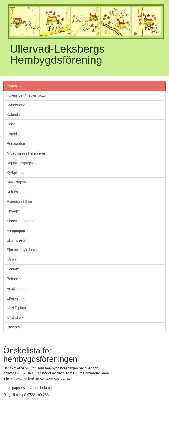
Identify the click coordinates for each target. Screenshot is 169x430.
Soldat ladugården (21, 221)
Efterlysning (16, 298)
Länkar (12, 259)
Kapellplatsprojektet (22, 163)
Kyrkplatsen (16, 173)
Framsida (14, 85)
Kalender (14, 115)
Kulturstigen (16, 192)
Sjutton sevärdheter (22, 250)
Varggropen (16, 231)
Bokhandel (15, 279)
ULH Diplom (16, 308)
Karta (11, 124)
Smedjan (14, 211)
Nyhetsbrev (16, 105)
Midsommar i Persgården (26, 153)
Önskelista (15, 317)
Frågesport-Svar (19, 201)
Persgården (16, 143)
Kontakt (13, 269)
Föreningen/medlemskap (26, 95)
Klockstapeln (17, 182)
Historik (12, 134)
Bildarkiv (13, 327)
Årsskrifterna (17, 288)
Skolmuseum (17, 240)
